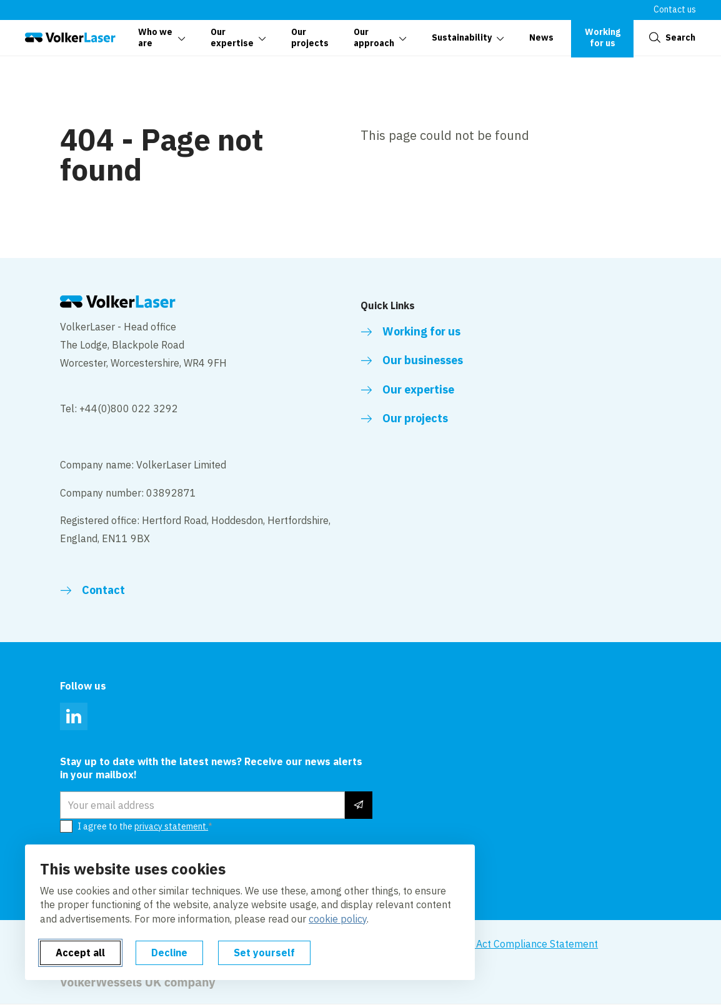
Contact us (675, 9)
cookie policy (338, 919)
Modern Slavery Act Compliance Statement (500, 944)
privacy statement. (171, 826)
